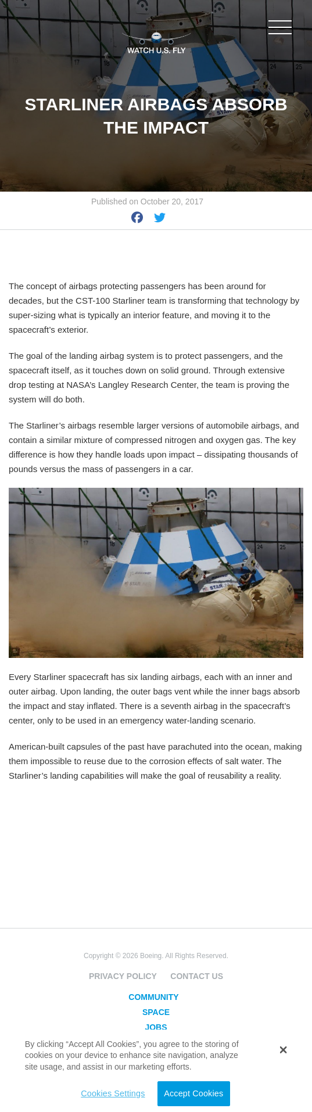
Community (153, 997)
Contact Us (196, 976)
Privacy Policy (123, 976)
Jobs (156, 1027)
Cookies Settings (113, 1093)
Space (156, 1012)
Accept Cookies (193, 1093)
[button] (283, 1050)
